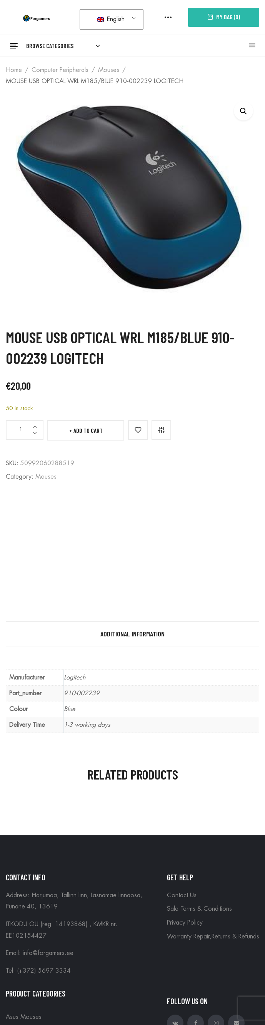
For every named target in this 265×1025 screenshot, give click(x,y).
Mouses (108, 70)
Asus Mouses (24, 1017)
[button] (243, 110)
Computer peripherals (60, 70)
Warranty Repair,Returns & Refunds (213, 936)
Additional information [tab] (132, 633)
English (111, 19)
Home (14, 70)
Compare (161, 430)
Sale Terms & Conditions (199, 909)
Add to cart (88, 430)
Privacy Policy (185, 923)
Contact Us (182, 895)
